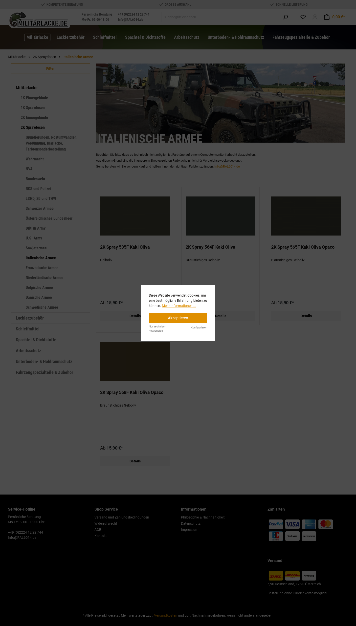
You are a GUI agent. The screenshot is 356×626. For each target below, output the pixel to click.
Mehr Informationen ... (179, 306)
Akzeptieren (178, 318)
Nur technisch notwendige (157, 328)
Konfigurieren (199, 327)
